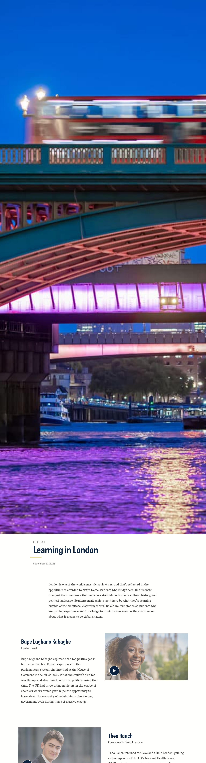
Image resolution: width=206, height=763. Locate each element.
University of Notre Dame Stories (103, 5)
